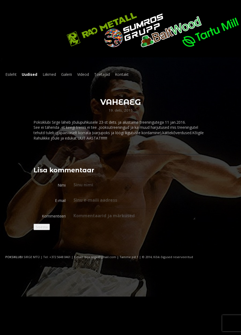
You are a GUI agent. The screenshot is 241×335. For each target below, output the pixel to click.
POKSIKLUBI (14, 257)
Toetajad (102, 74)
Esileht (11, 74)
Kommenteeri (54, 216)
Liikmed (49, 74)
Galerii (66, 74)
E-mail (60, 200)
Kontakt (122, 74)
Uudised (29, 74)
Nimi (62, 185)
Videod (83, 74)
